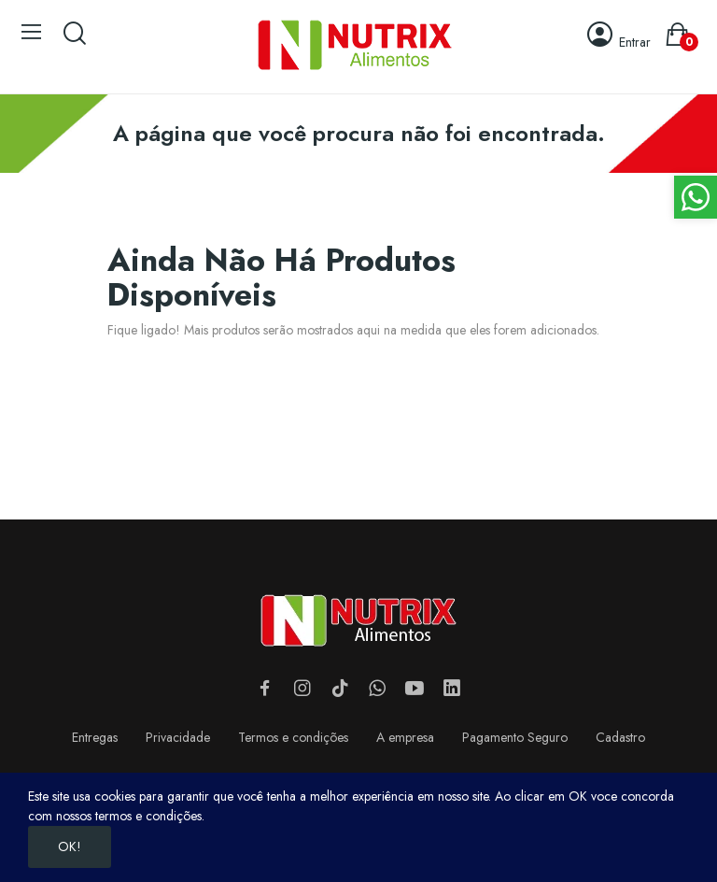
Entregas (95, 737)
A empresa (405, 737)
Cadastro (620, 737)
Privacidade (178, 737)
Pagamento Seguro (515, 737)
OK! (69, 846)
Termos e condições (293, 737)
